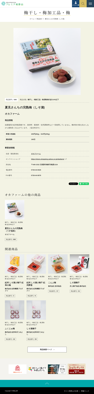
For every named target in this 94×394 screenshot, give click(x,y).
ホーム (32, 19)
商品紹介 (39, 19)
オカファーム (36, 154)
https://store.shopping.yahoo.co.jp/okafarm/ (47, 159)
